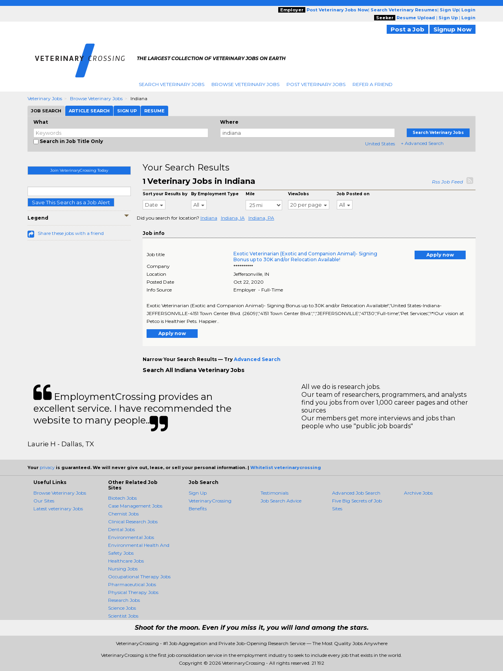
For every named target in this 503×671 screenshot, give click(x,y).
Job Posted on (353, 193)
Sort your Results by (165, 193)
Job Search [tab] (46, 111)
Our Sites (43, 501)
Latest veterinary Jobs (58, 509)
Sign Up (198, 493)
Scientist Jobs (123, 616)
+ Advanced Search (422, 143)
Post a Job (407, 29)
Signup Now (452, 29)
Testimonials (274, 493)
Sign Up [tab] (127, 111)
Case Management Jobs (135, 506)
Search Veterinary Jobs (171, 84)
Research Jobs (124, 600)
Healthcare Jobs (126, 561)
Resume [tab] (154, 111)
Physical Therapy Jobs (133, 592)
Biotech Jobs (122, 498)
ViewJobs (298, 193)
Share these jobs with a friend (71, 233)
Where (229, 122)
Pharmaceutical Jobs (132, 584)
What (40, 122)
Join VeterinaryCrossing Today (79, 170)
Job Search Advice (281, 501)
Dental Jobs (121, 529)
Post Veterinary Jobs (315, 84)
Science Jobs (122, 608)
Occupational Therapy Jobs (139, 576)
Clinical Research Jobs (133, 521)
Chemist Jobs (123, 514)
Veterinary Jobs (45, 98)
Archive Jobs (418, 493)
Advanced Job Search (356, 493)
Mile (250, 193)
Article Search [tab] (89, 111)
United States (380, 144)
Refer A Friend (372, 84)
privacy (47, 467)
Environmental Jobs (131, 537)
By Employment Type (215, 193)
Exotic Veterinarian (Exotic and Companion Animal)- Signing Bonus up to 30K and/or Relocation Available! (305, 256)
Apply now (440, 255)
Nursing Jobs (123, 569)
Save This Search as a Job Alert (71, 202)
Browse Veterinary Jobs (245, 84)
